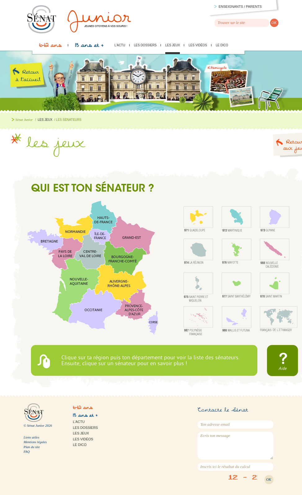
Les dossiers (145, 45)
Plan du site (32, 447)
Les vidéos (198, 45)
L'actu (119, 45)
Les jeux (172, 45)
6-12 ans (50, 47)
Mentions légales (35, 442)
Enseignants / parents (240, 6)
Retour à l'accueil (33, 83)
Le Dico (222, 45)
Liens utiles (31, 437)
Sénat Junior (24, 119)
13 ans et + (89, 47)
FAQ (27, 451)
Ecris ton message (235, 446)
